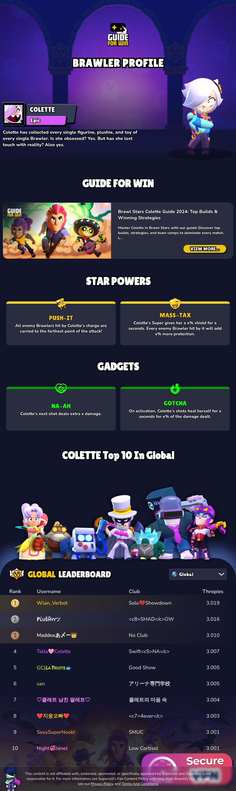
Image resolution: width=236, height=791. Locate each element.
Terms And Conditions (140, 783)
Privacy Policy (102, 783)
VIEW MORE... (204, 248)
